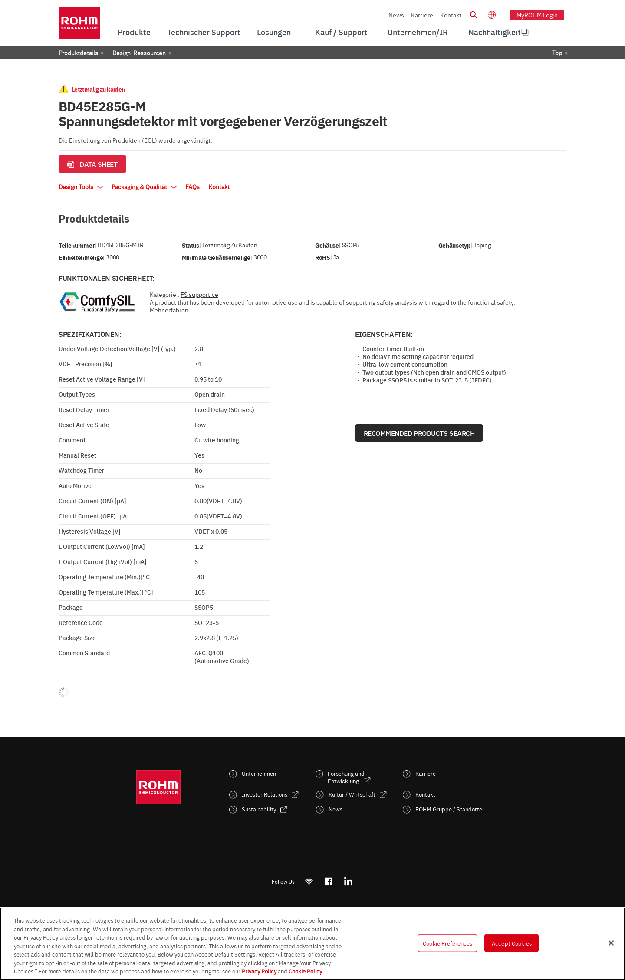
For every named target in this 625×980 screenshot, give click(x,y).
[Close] (611, 943)
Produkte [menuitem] (134, 32)
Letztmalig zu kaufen (229, 245)
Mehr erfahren (169, 310)
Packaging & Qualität (144, 186)
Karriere (422, 15)
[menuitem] (494, 32)
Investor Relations (264, 794)
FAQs (192, 186)
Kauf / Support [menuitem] (341, 32)
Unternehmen (259, 773)
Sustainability (259, 809)
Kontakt (450, 15)
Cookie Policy (305, 971)
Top (557, 52)
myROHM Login (537, 14)
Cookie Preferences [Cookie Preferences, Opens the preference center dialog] (447, 943)
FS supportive (199, 294)
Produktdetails (78, 52)
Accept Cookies (512, 943)
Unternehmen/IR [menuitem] (418, 32)
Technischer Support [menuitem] (203, 32)
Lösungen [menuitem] (274, 32)
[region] (312, 943)
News (396, 15)
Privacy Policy (259, 971)
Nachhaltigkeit (494, 32)
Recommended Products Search (419, 433)
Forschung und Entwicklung (346, 777)
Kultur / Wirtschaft (352, 794)
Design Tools (81, 186)
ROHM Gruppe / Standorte (448, 809)
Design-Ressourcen (139, 52)
